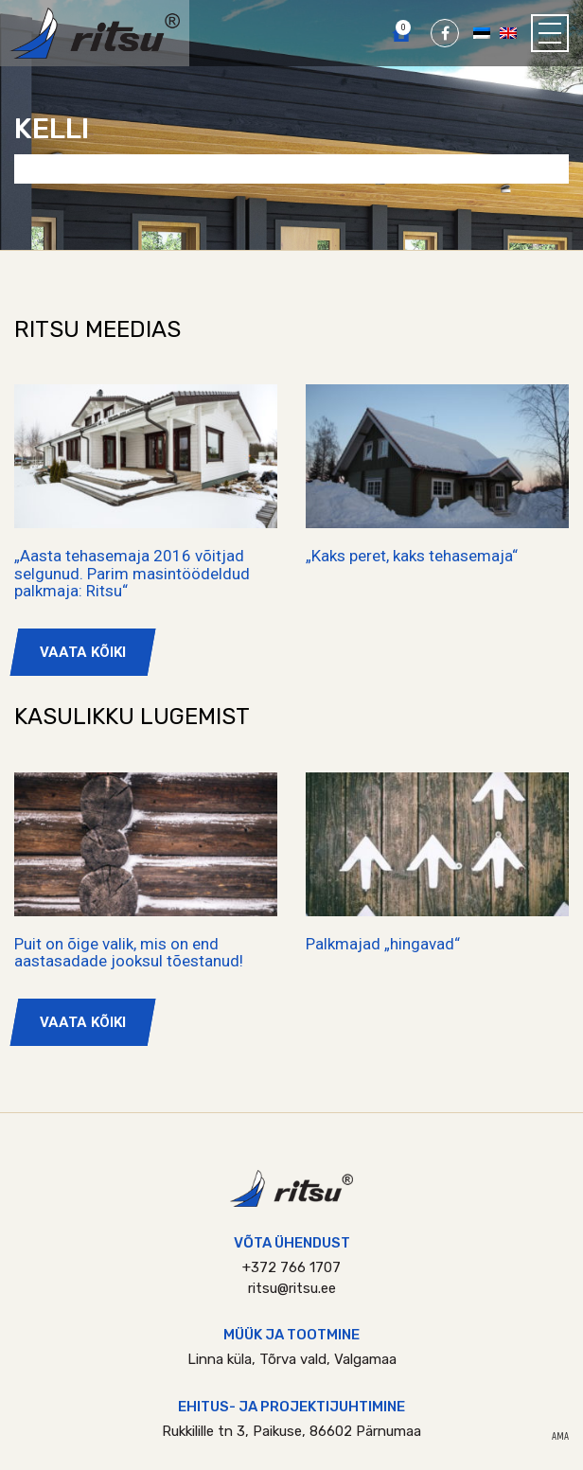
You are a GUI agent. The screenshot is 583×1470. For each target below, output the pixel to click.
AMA (560, 1437)
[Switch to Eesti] (481, 32)
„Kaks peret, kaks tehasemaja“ (412, 555)
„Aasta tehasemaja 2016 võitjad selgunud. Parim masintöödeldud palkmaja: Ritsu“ (132, 573)
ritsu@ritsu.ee (292, 1288)
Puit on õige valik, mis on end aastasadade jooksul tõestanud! (128, 952)
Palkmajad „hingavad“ (383, 943)
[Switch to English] (508, 32)
